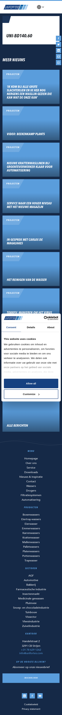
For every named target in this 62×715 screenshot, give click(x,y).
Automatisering (31, 500)
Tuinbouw (31, 612)
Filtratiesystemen (31, 495)
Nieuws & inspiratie (31, 477)
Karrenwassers (31, 533)
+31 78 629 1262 (31, 650)
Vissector (31, 617)
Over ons (31, 463)
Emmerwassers (31, 528)
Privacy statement (31, 709)
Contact (31, 481)
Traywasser (31, 560)
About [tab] (50, 327)
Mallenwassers (31, 542)
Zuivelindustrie (31, 626)
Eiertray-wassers (31, 519)
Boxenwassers (31, 515)
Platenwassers (31, 551)
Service (31, 468)
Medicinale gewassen (31, 598)
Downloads (31, 472)
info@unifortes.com (31, 653)
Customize (31, 394)
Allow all (31, 383)
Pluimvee (31, 603)
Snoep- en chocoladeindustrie (31, 608)
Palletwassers (31, 547)
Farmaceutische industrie (31, 589)
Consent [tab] (11, 327)
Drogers (31, 490)
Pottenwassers (31, 556)
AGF (31, 575)
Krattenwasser (31, 537)
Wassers (31, 486)
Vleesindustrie (31, 621)
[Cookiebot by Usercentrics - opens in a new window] (44, 318)
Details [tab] (31, 327)
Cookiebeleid (31, 704)
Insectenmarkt (31, 594)
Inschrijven (31, 678)
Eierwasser (31, 524)
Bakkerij (31, 585)
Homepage (31, 458)
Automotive (31, 580)
